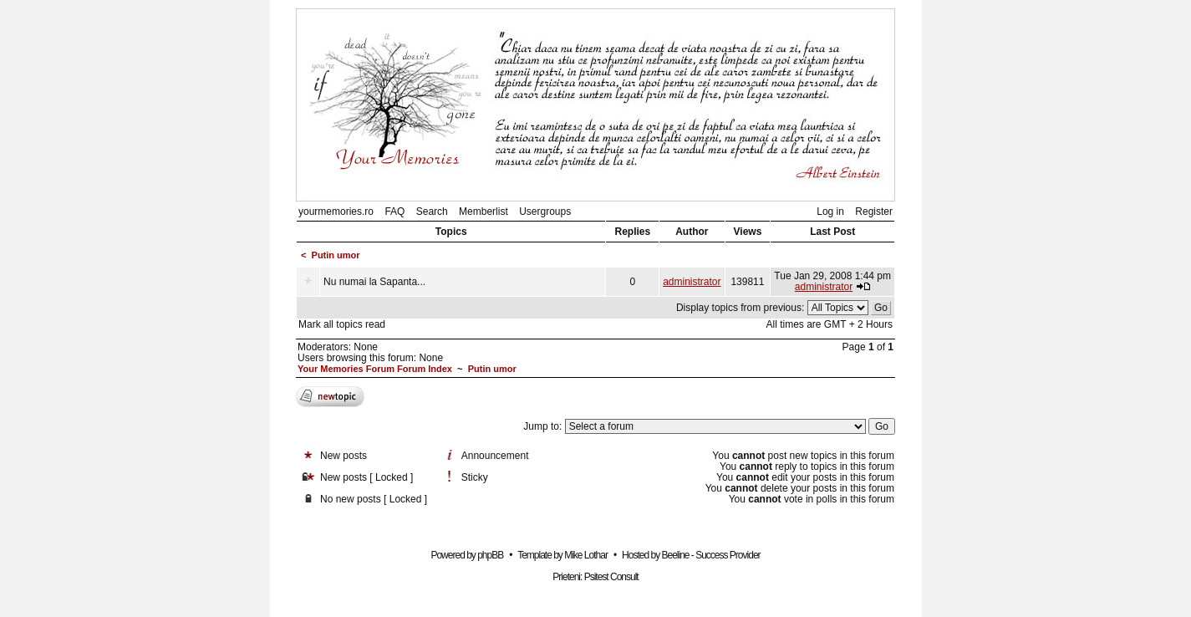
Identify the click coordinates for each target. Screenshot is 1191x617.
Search (432, 211)
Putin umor (336, 255)
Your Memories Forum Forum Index (375, 369)
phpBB (490, 555)
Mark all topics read (341, 324)
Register (874, 211)
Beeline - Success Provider (710, 555)
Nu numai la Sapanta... (374, 282)
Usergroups (545, 211)
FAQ (394, 211)
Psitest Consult (611, 577)
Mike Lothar (586, 555)
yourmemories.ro (336, 211)
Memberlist (483, 211)
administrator (691, 282)
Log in (830, 211)
